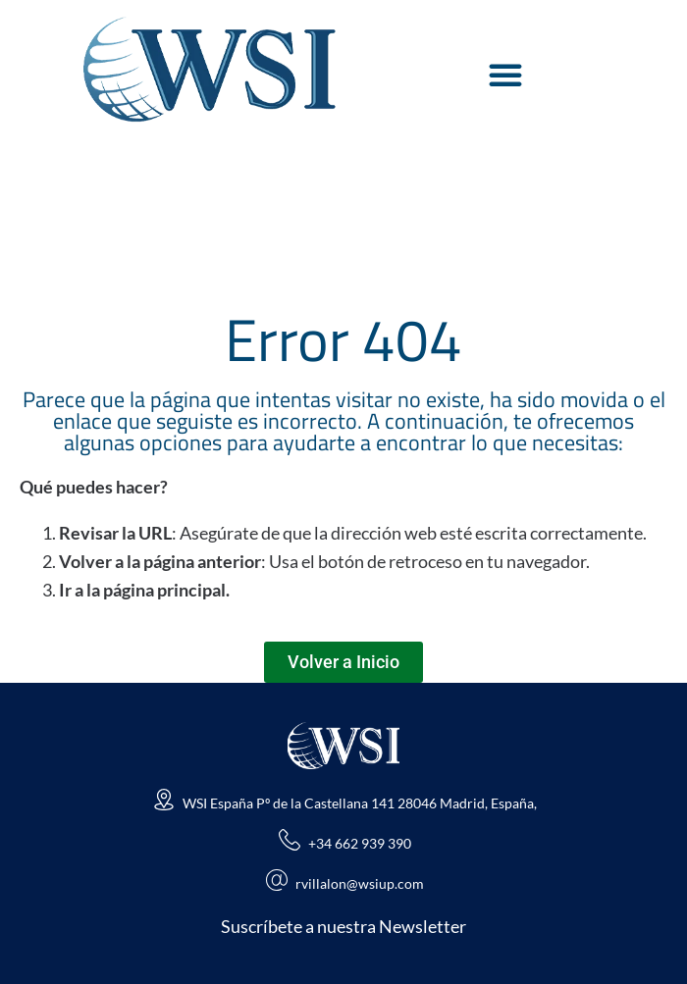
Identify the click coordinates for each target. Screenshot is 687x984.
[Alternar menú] (505, 74)
